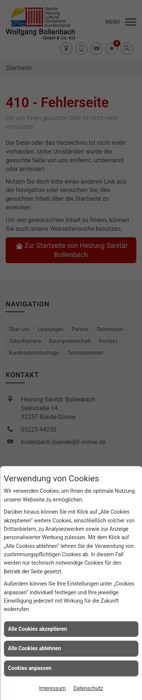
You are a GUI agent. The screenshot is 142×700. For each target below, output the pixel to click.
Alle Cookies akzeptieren (37, 629)
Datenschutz (88, 688)
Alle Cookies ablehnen (34, 648)
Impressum (52, 688)
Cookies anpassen (29, 668)
